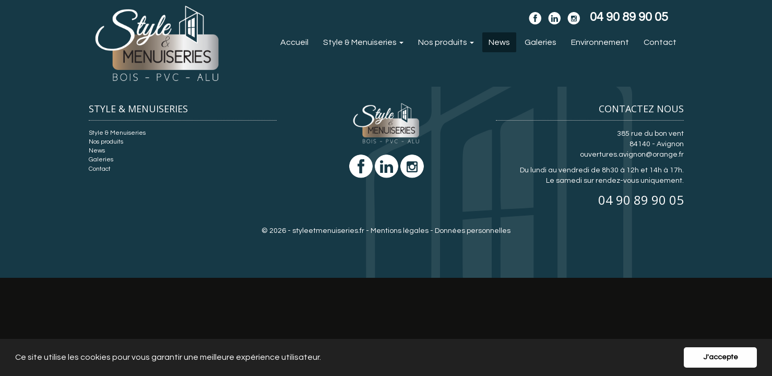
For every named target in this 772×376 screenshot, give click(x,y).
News (499, 42)
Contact (660, 42)
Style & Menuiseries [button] (363, 42)
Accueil (294, 42)
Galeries (540, 42)
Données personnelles (472, 230)
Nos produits (106, 141)
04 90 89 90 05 (641, 199)
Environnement (600, 42)
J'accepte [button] (720, 357)
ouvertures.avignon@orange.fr (632, 154)
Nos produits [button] (446, 42)
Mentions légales (400, 230)
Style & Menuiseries (117, 133)
